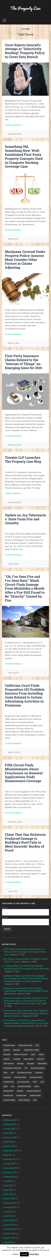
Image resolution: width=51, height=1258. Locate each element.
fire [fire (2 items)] (26, 1068)
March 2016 (9, 1198)
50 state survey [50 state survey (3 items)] (9, 1045)
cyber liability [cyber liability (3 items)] (28, 1059)
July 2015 (8, 1211)
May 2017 (8, 1155)
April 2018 (8, 1142)
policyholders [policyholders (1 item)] (8, 1091)
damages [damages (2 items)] (30, 1064)
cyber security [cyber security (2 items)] (9, 1064)
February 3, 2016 (14, 445)
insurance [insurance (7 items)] (7, 1077)
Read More (34, 1254)
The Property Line (25, 8)
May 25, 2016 (13, 239)
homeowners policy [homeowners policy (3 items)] (24, 1073)
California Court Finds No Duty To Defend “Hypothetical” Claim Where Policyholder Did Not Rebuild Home (26, 991)
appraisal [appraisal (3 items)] (16, 1050)
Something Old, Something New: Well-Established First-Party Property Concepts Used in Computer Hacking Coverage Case (24, 156)
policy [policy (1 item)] (36, 1086)
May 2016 (8, 1190)
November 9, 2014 (15, 822)
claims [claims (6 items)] (41, 1054)
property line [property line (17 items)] (8, 1095)
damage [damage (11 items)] (20, 1064)
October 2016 (10, 1172)
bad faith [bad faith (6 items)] (7, 1054)
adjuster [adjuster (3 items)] (7, 1050)
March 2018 (9, 1146)
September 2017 (11, 1150)
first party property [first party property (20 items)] (37, 1068)
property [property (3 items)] (20, 1091)
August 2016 (9, 1176)
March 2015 (9, 1220)
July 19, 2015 (13, 564)
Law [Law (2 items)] (42, 1082)
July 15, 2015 (13, 673)
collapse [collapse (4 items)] (7, 1059)
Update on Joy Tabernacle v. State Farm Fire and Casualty (25, 519)
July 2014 (8, 1242)
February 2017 (10, 1159)
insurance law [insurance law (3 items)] (9, 1082)
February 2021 (10, 1124)
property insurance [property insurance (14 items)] (34, 1091)
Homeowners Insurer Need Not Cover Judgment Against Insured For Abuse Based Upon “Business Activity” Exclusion (26, 1013)
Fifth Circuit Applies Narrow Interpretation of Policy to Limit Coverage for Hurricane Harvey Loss (25, 952)
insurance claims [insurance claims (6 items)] (36, 1077)
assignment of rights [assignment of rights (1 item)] (31, 1050)
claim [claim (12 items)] (33, 1054)
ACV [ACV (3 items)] (37, 1045)
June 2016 (8, 1185)
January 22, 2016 (14, 502)
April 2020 (8, 1133)
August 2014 (9, 1238)
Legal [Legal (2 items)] (5, 1086)
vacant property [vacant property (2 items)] (9, 1100)
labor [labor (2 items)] (35, 1082)
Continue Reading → (14, 125)
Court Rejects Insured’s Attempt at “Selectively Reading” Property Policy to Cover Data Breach (25, 51)
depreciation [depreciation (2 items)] (42, 1064)
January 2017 (10, 1163)
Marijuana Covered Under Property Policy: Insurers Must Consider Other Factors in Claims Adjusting (25, 259)
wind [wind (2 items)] (35, 1100)
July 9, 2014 (12, 891)
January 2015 (10, 1225)
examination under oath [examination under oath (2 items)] (12, 1068)
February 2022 (10, 1120)
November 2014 (11, 1229)
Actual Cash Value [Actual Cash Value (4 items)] (25, 1045)
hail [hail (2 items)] (12, 1073)
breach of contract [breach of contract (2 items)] (20, 1054)
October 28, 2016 (14, 134)
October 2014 (10, 1233)
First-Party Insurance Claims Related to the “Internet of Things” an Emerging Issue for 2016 (23, 362)
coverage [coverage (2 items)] (16, 1059)
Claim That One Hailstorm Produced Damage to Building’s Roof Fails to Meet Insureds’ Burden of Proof (25, 842)
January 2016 (10, 1207)
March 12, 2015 (14, 752)
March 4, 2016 (13, 343)
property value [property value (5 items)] (35, 1095)
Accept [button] (24, 1254)
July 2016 (8, 1181)
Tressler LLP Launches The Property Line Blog (23, 459)
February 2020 (10, 1137)
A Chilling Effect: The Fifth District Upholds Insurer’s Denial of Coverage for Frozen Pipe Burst (26, 967)
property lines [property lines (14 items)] (21, 1095)
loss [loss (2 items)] (12, 1086)
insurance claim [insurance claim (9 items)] (20, 1077)
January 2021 (10, 1129)
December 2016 (11, 1168)
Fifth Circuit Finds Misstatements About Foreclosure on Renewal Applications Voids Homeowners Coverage (24, 773)
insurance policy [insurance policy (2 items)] (23, 1082)
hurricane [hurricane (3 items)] (38, 1073)
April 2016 (8, 1194)
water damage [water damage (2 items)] (24, 1100)
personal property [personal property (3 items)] (24, 1086)
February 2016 (10, 1203)
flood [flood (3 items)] (5, 1073)
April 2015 (8, 1216)
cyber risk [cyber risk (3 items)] (40, 1059)
